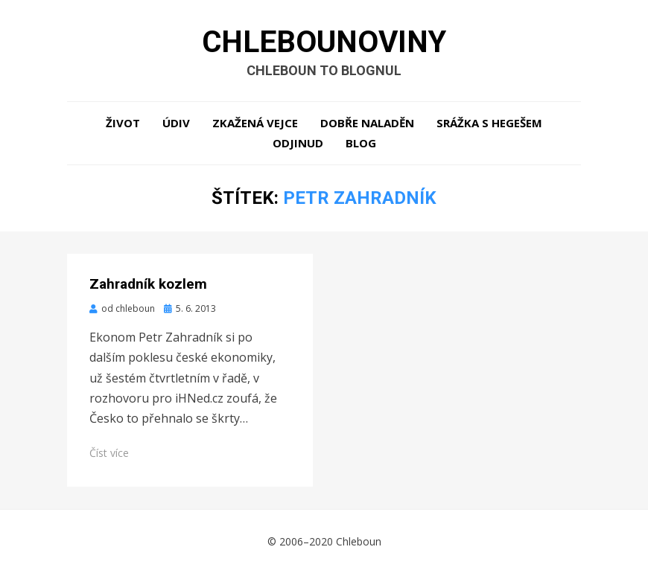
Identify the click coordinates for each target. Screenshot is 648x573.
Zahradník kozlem (148, 283)
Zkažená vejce (255, 122)
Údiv (176, 122)
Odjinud (298, 142)
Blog (361, 142)
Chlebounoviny (324, 42)
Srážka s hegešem (489, 122)
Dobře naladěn (367, 122)
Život (123, 122)
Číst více (109, 453)
